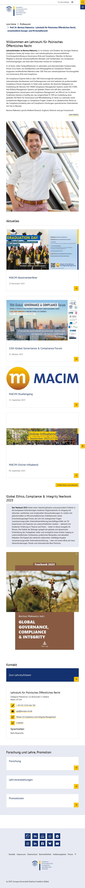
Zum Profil (74, 115)
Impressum (21, 854)
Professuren (25, 24)
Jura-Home (11, 24)
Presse (70, 854)
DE (72, 2)
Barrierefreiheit (45, 854)
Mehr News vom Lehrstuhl (67, 485)
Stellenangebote (59, 854)
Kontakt (12, 854)
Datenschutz (32, 854)
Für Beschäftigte (63, 2)
